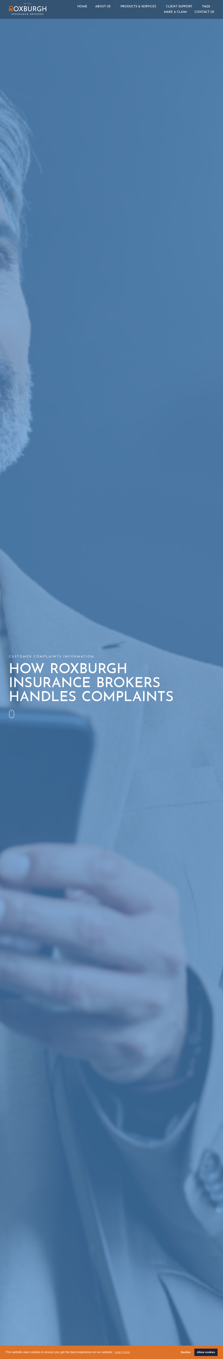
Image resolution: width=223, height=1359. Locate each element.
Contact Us (204, 12)
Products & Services (139, 6)
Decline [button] (185, 1352)
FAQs (206, 6)
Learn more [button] (122, 1352)
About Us (104, 6)
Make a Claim (175, 12)
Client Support (180, 6)
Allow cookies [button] (206, 1352)
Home (82, 6)
